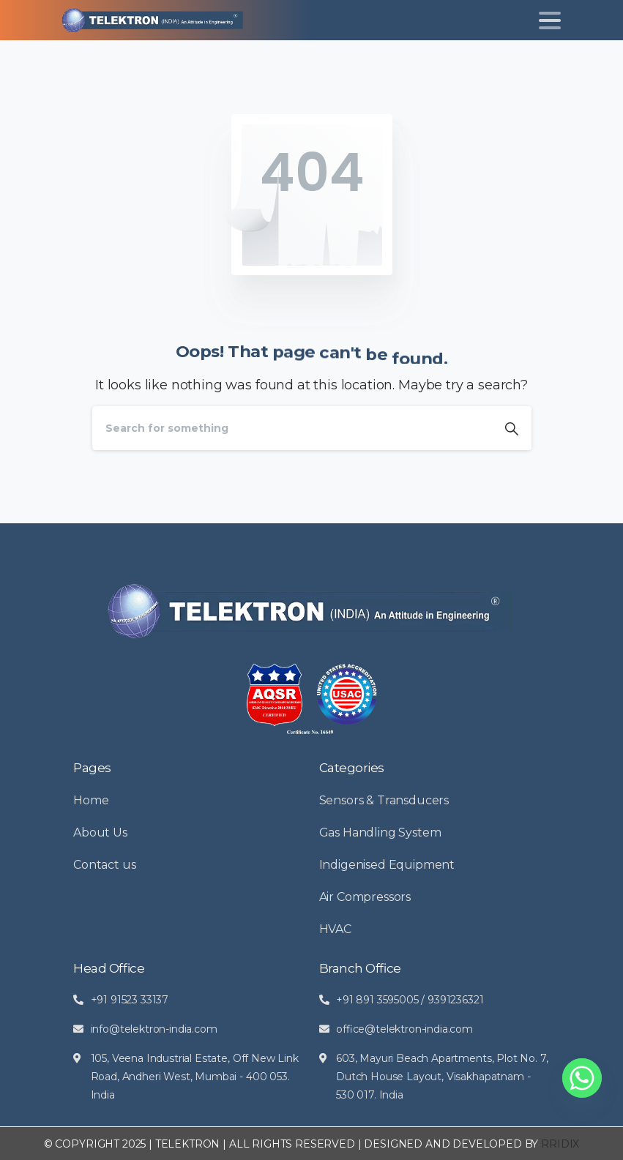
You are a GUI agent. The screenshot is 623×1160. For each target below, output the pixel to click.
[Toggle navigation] (549, 20)
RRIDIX (560, 1143)
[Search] (292, 428)
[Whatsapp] (582, 1078)
